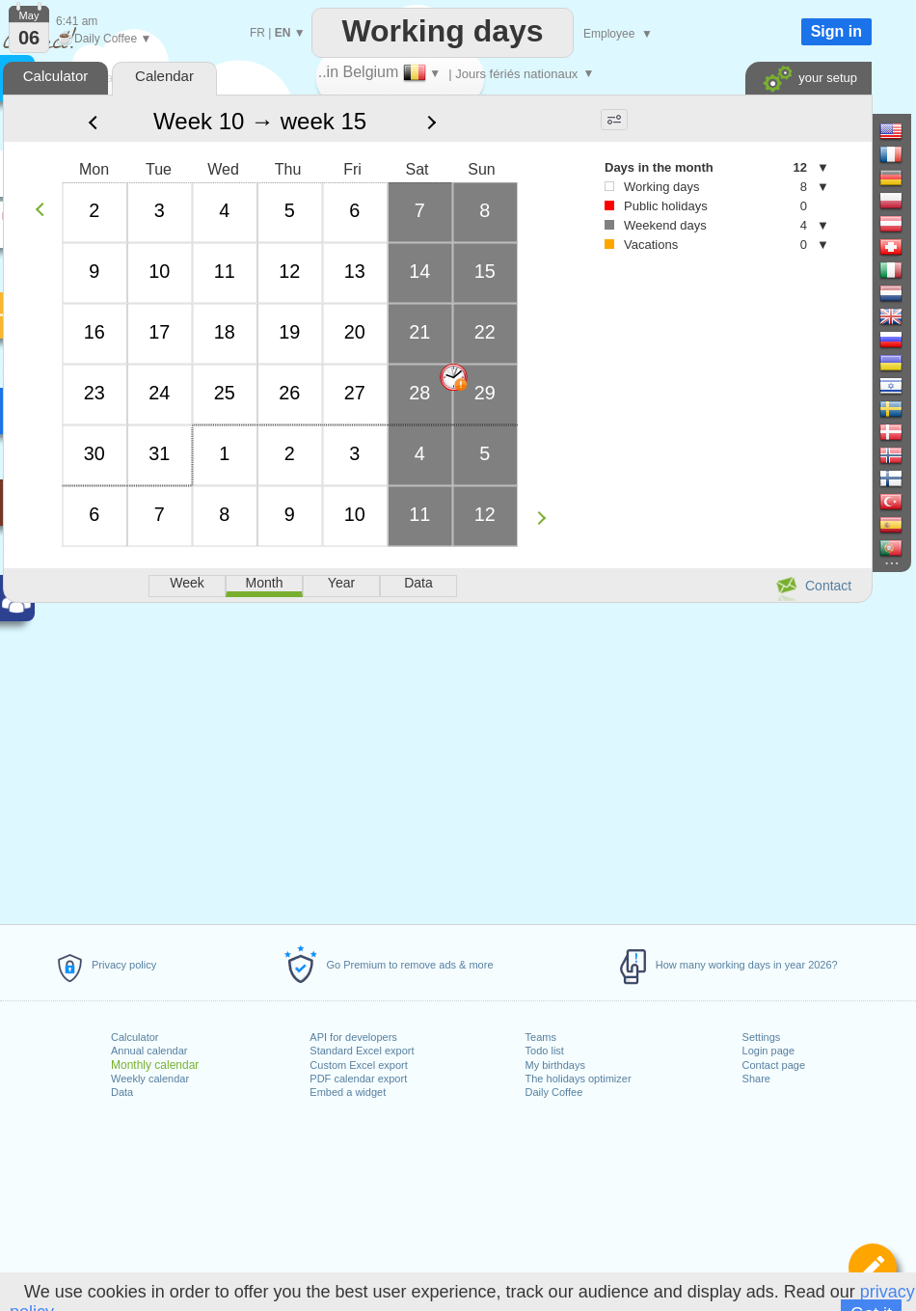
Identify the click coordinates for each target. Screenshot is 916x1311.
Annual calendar (149, 1050)
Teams (540, 1037)
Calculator (135, 1037)
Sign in (836, 31)
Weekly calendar (150, 1078)
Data (122, 1092)
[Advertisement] (437, 760)
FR (257, 33)
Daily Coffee (554, 1092)
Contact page (773, 1065)
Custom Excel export (358, 1065)
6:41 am (76, 21)
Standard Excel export (362, 1050)
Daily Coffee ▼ (103, 38)
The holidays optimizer (578, 1078)
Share (756, 1078)
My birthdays (555, 1065)
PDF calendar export (358, 1078)
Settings (761, 1037)
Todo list (544, 1050)
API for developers (353, 1037)
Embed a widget (348, 1092)
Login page (768, 1050)
